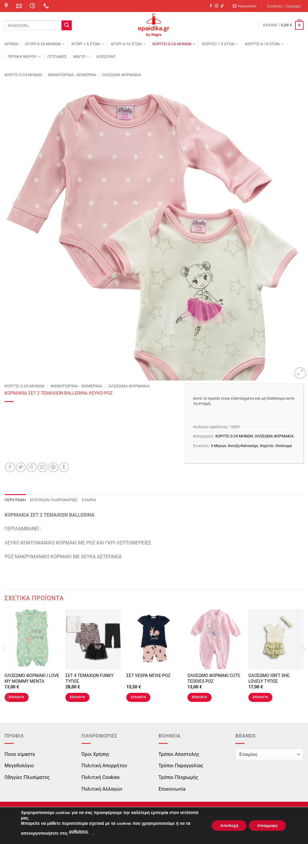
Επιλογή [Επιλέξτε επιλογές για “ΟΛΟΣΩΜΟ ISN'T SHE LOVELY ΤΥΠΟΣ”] (260, 697)
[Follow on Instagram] (216, 6)
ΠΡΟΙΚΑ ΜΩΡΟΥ (24, 56)
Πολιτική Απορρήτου (104, 765)
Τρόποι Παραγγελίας (181, 765)
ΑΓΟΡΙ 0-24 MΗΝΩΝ (44, 44)
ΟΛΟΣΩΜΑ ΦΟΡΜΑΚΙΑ (121, 75)
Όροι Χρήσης (95, 754)
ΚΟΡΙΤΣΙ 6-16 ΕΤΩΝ (264, 44)
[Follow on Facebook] (211, 6)
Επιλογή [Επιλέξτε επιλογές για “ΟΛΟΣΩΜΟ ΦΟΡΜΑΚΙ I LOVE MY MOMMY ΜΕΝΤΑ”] (16, 697)
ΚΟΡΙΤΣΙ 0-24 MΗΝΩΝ (173, 44)
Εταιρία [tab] (89, 500)
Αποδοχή (226, 825)
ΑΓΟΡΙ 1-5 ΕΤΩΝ (87, 44)
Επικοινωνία (172, 789)
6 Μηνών (218, 445)
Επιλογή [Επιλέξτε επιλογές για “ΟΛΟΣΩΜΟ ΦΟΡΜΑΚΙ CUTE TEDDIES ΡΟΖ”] (199, 697)
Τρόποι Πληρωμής (179, 777)
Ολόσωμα (283, 445)
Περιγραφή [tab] (15, 500)
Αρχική (11, 44)
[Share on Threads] (32, 467)
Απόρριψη (266, 825)
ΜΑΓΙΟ (81, 56)
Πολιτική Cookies (101, 777)
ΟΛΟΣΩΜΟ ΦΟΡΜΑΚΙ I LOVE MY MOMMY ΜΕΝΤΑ (31, 678)
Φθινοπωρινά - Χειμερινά (72, 75)
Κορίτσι (267, 445)
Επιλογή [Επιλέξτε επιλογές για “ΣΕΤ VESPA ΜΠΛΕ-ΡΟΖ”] (138, 697)
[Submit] (66, 25)
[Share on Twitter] (21, 467)
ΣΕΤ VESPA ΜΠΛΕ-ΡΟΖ (148, 675)
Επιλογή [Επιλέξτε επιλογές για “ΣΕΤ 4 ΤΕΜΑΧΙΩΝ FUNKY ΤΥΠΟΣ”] (77, 697)
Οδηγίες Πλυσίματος (27, 777)
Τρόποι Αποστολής (179, 754)
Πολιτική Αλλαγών (102, 789)
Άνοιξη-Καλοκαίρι (243, 445)
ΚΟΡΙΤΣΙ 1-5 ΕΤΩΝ (220, 44)
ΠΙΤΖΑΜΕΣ (57, 56)
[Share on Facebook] (10, 467)
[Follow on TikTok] (222, 6)
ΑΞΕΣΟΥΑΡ (105, 56)
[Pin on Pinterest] (53, 467)
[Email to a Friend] (42, 467)
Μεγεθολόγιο (19, 765)
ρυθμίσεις (78, 831)
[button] (245, 6)
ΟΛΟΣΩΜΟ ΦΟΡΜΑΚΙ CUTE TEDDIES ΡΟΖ (213, 678)
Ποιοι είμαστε (19, 754)
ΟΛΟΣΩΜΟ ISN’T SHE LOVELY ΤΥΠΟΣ (268, 678)
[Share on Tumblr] (64, 467)
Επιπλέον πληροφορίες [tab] (54, 500)
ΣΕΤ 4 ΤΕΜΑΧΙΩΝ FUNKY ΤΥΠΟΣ (89, 678)
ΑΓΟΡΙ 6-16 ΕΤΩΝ (128, 44)
